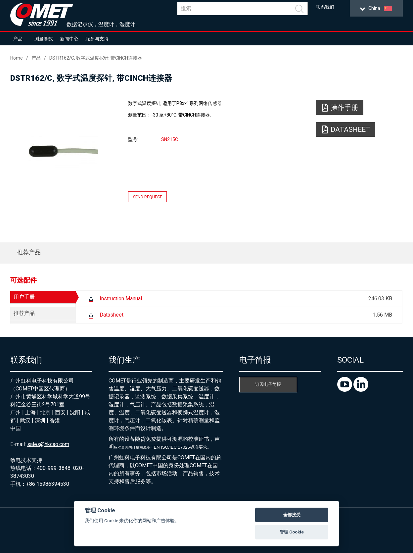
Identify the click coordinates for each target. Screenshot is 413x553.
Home (16, 58)
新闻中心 (69, 38)
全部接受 (291, 514)
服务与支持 (97, 38)
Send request (147, 196)
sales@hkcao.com (48, 444)
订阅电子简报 (268, 384)
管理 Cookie (292, 531)
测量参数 (43, 38)
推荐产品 (29, 252)
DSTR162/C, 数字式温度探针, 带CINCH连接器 (95, 58)
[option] (63, 151)
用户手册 (24, 297)
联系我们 (325, 7)
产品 (18, 38)
